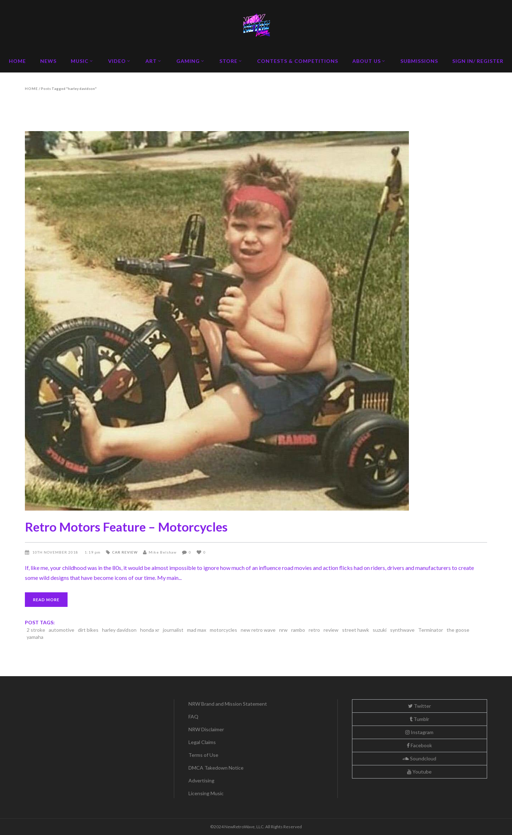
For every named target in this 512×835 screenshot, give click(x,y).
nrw (283, 630)
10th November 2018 (55, 552)
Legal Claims (202, 742)
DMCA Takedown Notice (216, 768)
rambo (298, 630)
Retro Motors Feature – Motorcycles (126, 526)
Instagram (419, 732)
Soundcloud (419, 758)
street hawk (355, 630)
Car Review (125, 552)
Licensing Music (206, 793)
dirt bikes (88, 630)
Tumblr (419, 719)
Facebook (419, 745)
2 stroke (36, 630)
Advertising (201, 780)
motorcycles (223, 630)
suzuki (379, 630)
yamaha (35, 637)
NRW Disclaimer (206, 729)
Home (31, 88)
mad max (196, 630)
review (331, 630)
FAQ (193, 716)
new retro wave (258, 630)
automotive (61, 630)
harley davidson (119, 630)
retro (314, 630)
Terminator (430, 630)
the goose (458, 630)
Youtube (419, 772)
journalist (173, 630)
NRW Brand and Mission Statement (227, 704)
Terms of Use (203, 755)
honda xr (149, 630)
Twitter (419, 706)
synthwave (402, 630)
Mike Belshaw (163, 552)
